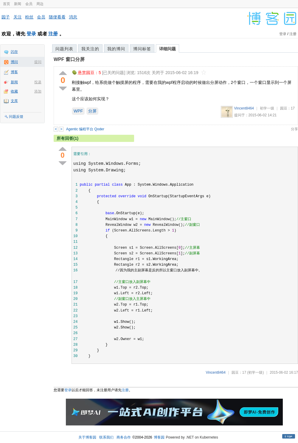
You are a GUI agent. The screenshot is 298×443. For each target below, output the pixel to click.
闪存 (14, 52)
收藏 (14, 91)
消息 (73, 17)
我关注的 (90, 48)
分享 (294, 129)
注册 (53, 33)
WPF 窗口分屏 (69, 59)
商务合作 (124, 437)
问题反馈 (16, 117)
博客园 (159, 437)
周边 (40, 4)
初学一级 (267, 108)
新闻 (17, 4)
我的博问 (116, 48)
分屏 (92, 111)
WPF (78, 111)
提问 (37, 62)
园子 (5, 17)
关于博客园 (87, 437)
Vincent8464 (244, 108)
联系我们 (106, 437)
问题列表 (64, 48)
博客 (14, 72)
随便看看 (57, 17)
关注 (17, 17)
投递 (37, 82)
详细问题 (167, 48)
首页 (6, 4)
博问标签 (142, 48)
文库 (14, 101)
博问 (14, 62)
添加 (37, 91)
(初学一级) (255, 372)
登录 (31, 33)
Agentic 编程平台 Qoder (85, 129)
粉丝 (29, 17)
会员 (28, 4)
